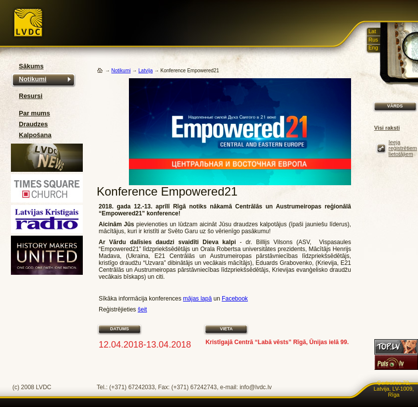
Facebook (235, 298)
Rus (373, 40)
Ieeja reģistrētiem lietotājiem (403, 148)
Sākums (31, 66)
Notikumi (33, 79)
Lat (372, 31)
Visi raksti (387, 128)
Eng (373, 48)
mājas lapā (197, 298)
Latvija (145, 70)
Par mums (34, 113)
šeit (142, 309)
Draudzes (33, 124)
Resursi (31, 96)
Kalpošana (35, 135)
